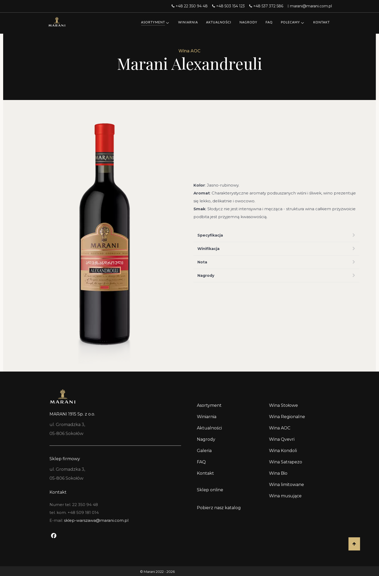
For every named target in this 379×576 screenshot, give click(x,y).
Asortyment (209, 405)
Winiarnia (206, 416)
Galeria (204, 450)
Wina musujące (285, 495)
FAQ (201, 461)
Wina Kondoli (283, 450)
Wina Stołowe (283, 405)
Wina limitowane (286, 484)
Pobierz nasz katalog (219, 507)
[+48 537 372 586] (267, 6)
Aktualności (209, 427)
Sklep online (210, 489)
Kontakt (205, 473)
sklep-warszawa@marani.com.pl (96, 520)
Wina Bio (278, 473)
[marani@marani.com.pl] (309, 6)
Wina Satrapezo (285, 461)
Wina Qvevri (282, 439)
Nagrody (206, 439)
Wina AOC (279, 427)
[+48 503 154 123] (229, 6)
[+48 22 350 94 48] (190, 6)
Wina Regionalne (287, 416)
